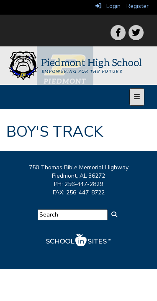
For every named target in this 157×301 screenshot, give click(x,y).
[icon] (136, 32)
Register (137, 6)
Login (108, 6)
